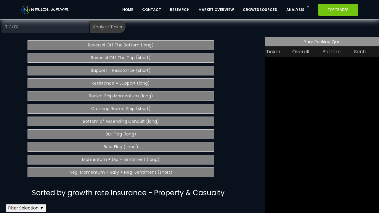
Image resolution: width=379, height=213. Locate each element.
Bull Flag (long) (121, 134)
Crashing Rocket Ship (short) (121, 109)
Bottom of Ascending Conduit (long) (121, 121)
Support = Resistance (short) (121, 70)
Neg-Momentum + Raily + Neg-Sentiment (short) (121, 172)
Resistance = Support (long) (121, 83)
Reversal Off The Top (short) (121, 58)
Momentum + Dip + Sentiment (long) (121, 159)
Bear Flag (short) (121, 147)
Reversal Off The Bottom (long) (121, 45)
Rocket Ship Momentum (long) (121, 96)
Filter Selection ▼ (26, 208)
